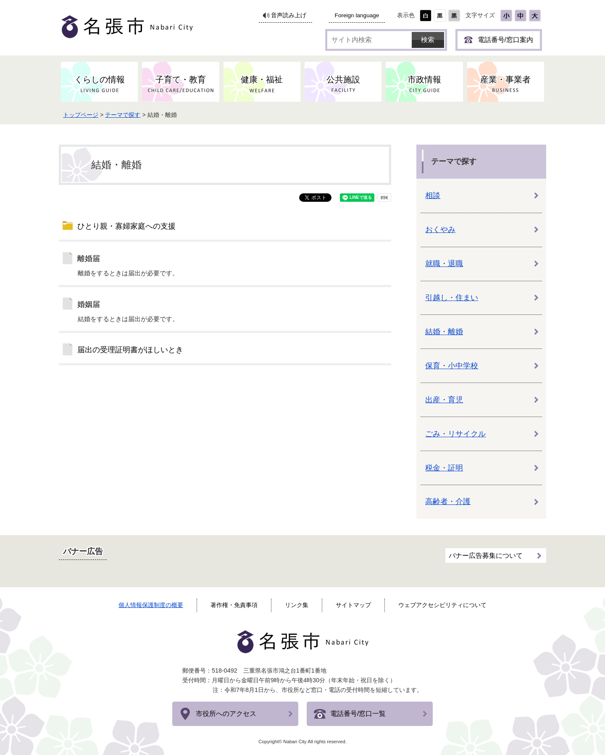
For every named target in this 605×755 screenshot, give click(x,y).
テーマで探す (124, 114)
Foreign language (357, 15)
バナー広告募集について (486, 555)
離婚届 (88, 258)
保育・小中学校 (451, 366)
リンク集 (296, 605)
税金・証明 (444, 468)
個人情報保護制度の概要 (150, 605)
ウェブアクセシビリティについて (442, 605)
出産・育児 (444, 400)
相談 (432, 195)
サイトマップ (353, 605)
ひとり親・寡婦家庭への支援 (126, 226)
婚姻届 (88, 304)
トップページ (82, 114)
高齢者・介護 (448, 501)
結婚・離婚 (444, 331)
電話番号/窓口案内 (505, 39)
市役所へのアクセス (226, 713)
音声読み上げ (288, 15)
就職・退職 (444, 263)
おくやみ (440, 229)
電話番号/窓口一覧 (358, 713)
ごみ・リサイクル (455, 434)
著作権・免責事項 (234, 605)
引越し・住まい (451, 297)
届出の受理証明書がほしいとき (130, 350)
